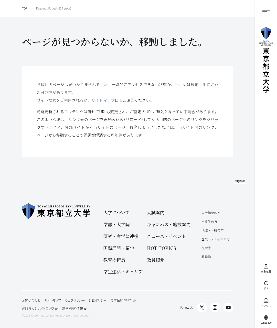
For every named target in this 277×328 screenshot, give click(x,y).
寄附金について (123, 300)
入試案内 (155, 212)
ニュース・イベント (166, 236)
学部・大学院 (116, 224)
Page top (240, 181)
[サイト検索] (266, 285)
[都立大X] (202, 307)
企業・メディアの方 (215, 239)
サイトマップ (103, 100)
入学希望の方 (210, 212)
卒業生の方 (209, 221)
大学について (116, 212)
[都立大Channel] (228, 307)
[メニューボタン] (266, 11)
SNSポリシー (98, 300)
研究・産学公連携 (120, 236)
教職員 (206, 256)
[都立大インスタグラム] (215, 307)
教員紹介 (155, 260)
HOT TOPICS (161, 248)
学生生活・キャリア (123, 271)
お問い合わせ (31, 300)
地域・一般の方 (212, 230)
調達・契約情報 (74, 308)
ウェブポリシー (75, 300)
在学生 (206, 247)
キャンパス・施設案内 (169, 224)
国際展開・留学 (118, 248)
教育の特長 (114, 260)
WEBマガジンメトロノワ (40, 308)
